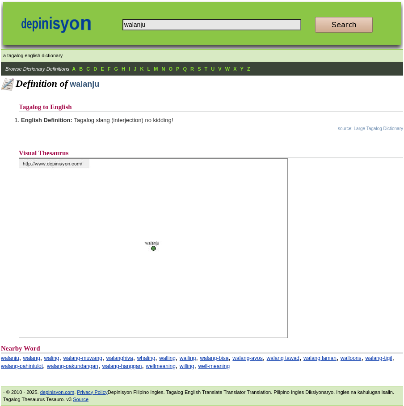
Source (80, 399)
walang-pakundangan (72, 366)
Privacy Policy (92, 392)
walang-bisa (214, 358)
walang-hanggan (122, 366)
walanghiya (119, 358)
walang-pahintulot (22, 366)
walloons (351, 358)
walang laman (320, 358)
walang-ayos (247, 358)
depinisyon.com (57, 392)
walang (31, 358)
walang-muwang (82, 358)
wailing (188, 358)
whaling (146, 358)
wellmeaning (161, 366)
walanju (10, 358)
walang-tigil (378, 358)
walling (167, 358)
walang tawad (283, 358)
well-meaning (214, 366)
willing (187, 366)
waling (51, 358)
